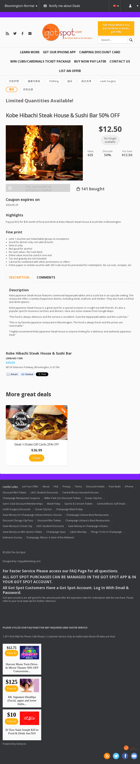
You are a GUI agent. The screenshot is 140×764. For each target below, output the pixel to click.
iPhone (129, 486)
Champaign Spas (56, 532)
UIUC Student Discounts (44, 492)
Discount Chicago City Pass (18, 520)
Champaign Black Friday (69, 509)
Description (19, 277)
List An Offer (70, 71)
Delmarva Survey (12, 537)
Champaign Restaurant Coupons (21, 498)
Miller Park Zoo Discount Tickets (62, 498)
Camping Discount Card (99, 52)
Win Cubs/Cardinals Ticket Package (40, 61)
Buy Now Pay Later (90, 61)
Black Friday (53, 503)
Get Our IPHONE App (59, 52)
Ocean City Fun (93, 498)
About (46, 486)
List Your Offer (30, 486)
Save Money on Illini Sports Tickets (22, 532)
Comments (46, 277)
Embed (29, 374)
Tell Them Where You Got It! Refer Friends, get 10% (116, 28)
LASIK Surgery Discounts (17, 509)
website (10, 362)
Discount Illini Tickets (14, 492)
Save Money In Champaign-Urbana (88, 526)
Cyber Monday (78, 532)
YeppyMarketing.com (29, 561)
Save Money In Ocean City (17, 526)
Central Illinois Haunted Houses (80, 492)
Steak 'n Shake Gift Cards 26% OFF (36, 444)
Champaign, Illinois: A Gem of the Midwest (50, 537)
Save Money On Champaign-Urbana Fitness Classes (32, 515)
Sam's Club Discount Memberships (23, 503)
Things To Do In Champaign (106, 532)
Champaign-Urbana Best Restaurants (87, 515)
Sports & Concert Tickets (79, 503)
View (36, 458)
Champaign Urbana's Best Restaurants (87, 520)
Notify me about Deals (64, 6)
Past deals (115, 486)
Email (14, 374)
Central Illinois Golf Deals (111, 503)
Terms (78, 486)
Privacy (66, 486)
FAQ (56, 486)
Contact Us (120, 61)
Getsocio (21, 743)
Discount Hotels (95, 486)
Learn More (29, 52)
